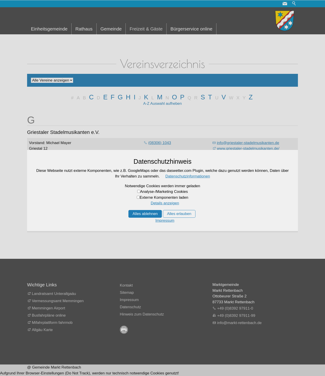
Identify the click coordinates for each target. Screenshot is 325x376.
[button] (284, 3)
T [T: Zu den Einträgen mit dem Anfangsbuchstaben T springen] (210, 97)
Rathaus (84, 28)
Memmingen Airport (48, 308)
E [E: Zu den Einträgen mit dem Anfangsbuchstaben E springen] (105, 97)
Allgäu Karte (42, 330)
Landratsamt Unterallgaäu (54, 294)
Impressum (129, 300)
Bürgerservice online (191, 28)
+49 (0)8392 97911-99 (236, 315)
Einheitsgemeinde (49, 28)
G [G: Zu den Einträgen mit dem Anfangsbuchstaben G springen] (120, 97)
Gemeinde (111, 28)
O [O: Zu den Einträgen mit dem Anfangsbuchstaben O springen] (174, 97)
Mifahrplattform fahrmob (52, 322)
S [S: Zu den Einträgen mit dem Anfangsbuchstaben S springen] (203, 97)
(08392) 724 (158, 179)
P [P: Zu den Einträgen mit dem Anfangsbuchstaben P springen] (182, 97)
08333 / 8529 (159, 216)
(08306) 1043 (159, 143)
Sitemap (127, 292)
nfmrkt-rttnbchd (239, 323)
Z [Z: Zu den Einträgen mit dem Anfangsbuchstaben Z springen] (251, 97)
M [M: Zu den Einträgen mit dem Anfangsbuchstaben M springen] (159, 97)
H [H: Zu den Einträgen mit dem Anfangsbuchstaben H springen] (128, 97)
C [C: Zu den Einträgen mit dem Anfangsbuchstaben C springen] (91, 97)
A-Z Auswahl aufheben (162, 103)
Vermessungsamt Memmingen (58, 301)
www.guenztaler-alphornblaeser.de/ (247, 185)
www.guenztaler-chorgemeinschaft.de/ (249, 222)
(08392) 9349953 (163, 185)
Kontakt (126, 285)
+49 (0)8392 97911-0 (235, 308)
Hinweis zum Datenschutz (142, 314)
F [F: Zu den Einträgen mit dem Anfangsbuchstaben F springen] (113, 97)
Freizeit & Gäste (146, 28)
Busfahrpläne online (49, 315)
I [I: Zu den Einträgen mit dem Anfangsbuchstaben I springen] (134, 97)
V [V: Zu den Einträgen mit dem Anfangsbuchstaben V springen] (224, 97)
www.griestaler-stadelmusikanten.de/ (248, 148)
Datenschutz (130, 307)
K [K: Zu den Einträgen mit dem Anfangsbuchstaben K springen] (146, 97)
